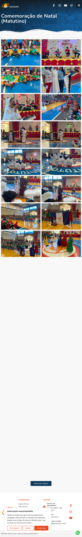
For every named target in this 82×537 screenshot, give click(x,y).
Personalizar (14, 528)
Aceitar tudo (41, 528)
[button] (79, 5)
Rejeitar (28, 528)
